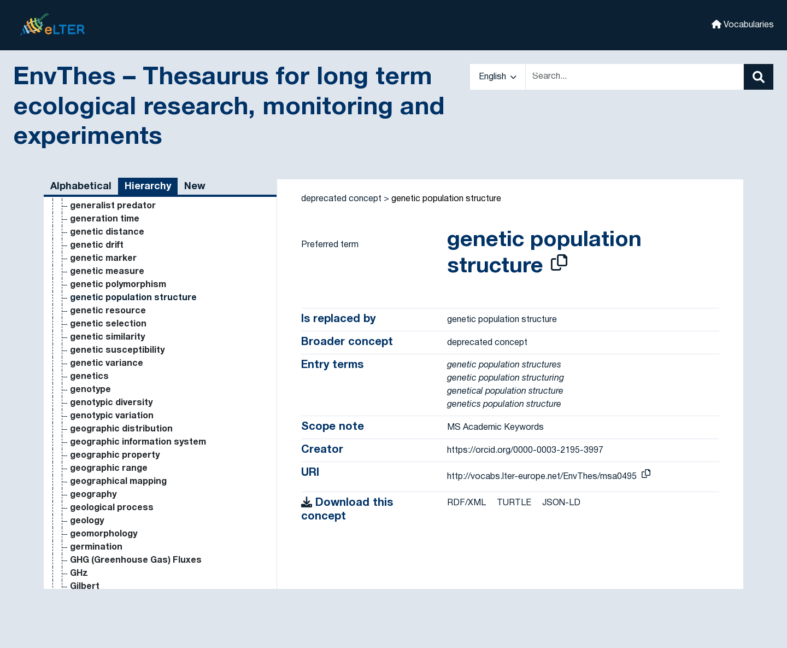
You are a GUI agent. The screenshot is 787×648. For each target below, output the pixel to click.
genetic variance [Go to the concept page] (106, 363)
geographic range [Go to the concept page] (109, 468)
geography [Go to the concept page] (93, 495)
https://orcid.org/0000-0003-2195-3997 (525, 450)
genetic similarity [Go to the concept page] (107, 337)
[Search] (758, 76)
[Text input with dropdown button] (634, 76)
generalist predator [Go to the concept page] (113, 206)
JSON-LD (561, 503)
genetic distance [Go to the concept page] (107, 232)
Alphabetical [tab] (80, 186)
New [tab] (194, 186)
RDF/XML (466, 503)
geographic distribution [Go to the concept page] (121, 429)
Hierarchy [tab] (148, 186)
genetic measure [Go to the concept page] (107, 272)
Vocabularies (743, 24)
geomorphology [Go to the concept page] (103, 534)
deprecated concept (341, 199)
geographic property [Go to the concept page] (115, 455)
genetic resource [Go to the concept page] (108, 311)
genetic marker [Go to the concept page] (103, 258)
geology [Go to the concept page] (87, 521)
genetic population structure (446, 199)
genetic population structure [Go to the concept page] (133, 298)
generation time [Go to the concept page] (104, 219)
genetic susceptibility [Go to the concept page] (117, 350)
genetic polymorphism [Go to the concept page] (118, 285)
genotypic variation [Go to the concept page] (112, 416)
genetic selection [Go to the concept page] (108, 324)
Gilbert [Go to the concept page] (84, 587)
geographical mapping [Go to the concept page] (118, 482)
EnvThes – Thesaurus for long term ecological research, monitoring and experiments (228, 108)
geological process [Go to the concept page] (112, 508)
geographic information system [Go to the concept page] (138, 442)
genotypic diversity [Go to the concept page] (111, 403)
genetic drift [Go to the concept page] (97, 245)
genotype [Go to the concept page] (90, 390)
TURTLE (514, 503)
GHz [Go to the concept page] (79, 573)
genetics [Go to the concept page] (89, 377)
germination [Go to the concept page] (96, 547)
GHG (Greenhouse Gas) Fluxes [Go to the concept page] (136, 560)
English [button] (497, 77)
